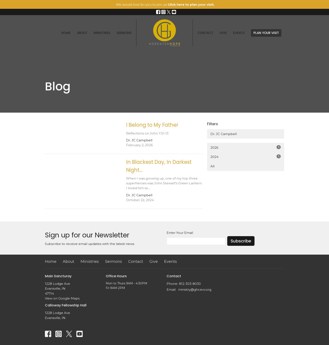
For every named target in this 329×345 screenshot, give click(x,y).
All (212, 166)
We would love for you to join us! (165, 5)
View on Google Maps (62, 298)
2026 (245, 147)
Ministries (102, 33)
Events (239, 33)
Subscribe (241, 241)
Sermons (124, 33)
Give (223, 33)
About (82, 33)
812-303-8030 (190, 284)
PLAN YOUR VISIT (266, 33)
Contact (205, 33)
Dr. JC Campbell (223, 134)
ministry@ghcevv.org (194, 290)
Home (65, 33)
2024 (245, 156)
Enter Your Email (180, 233)
